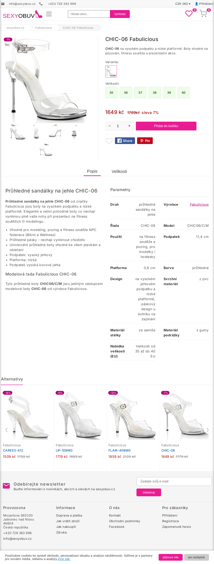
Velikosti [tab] (119, 171)
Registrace (170, 521)
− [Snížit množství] (109, 126)
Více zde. (64, 559)
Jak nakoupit (66, 527)
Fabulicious (199, 204)
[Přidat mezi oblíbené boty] (109, 141)
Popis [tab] (92, 171)
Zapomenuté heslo (176, 527)
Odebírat (149, 492)
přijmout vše (170, 557)
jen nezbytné (196, 557)
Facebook (116, 527)
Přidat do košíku (166, 126)
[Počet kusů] (119, 126)
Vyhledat (120, 14)
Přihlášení (206, 3)
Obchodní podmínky (124, 521)
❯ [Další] (207, 429)
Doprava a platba (69, 515)
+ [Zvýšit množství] (129, 126)
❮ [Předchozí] (6, 429)
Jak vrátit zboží (68, 521)
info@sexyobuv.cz (17, 539)
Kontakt (115, 515)
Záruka (61, 532)
